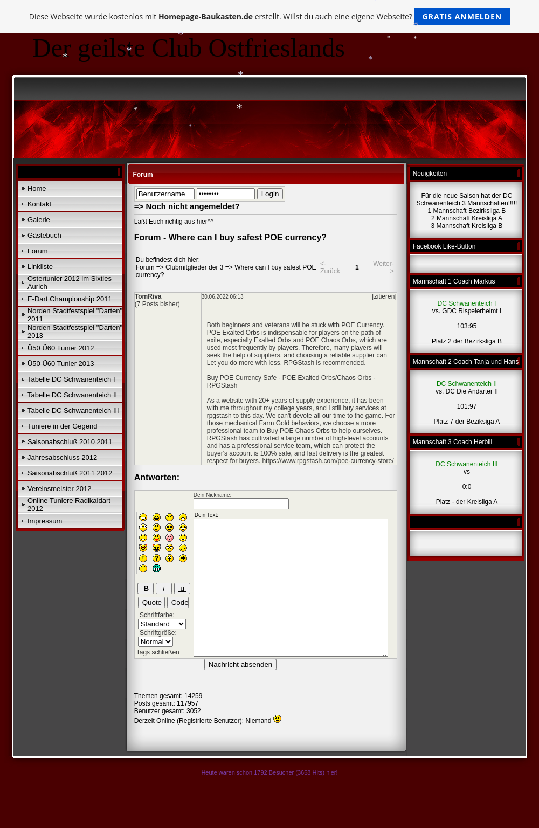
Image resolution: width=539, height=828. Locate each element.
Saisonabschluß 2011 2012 (70, 473)
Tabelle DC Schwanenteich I (71, 379)
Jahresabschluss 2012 (62, 457)
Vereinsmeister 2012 (59, 489)
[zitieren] (384, 296)
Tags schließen (157, 652)
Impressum (44, 521)
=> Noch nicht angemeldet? (187, 206)
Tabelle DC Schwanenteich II (72, 395)
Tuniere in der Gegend (62, 426)
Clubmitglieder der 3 (194, 267)
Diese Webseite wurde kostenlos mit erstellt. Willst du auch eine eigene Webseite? (269, 16)
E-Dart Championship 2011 (69, 299)
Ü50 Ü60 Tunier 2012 (60, 348)
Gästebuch (44, 235)
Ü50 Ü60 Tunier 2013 (60, 364)
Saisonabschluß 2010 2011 (70, 442)
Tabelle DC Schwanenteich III (73, 410)
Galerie (38, 220)
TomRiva (148, 296)
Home (36, 188)
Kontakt (39, 204)
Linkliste (40, 267)
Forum (37, 251)
